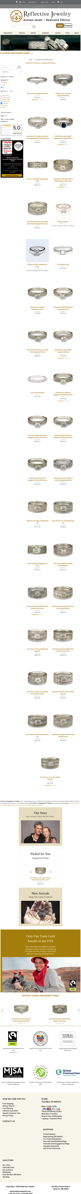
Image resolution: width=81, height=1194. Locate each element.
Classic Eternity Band (37, 392)
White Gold (6, 99)
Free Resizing (8, 1108)
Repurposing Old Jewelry (53, 1136)
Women (4, 82)
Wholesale (7, 1172)
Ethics (67, 33)
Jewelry (33, 33)
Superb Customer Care (11, 1113)
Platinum (5, 103)
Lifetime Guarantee (10, 1111)
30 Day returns (8, 1106)
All (3, 87)
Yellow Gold (6, 97)
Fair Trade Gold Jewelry (52, 1139)
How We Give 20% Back (12, 1174)
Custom (68, 25)
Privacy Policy (8, 1115)
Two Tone (6, 95)
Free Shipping (8, 1103)
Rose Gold (6, 101)
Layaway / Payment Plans (52, 1118)
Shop (60, 25)
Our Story (6, 1165)
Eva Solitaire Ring (63, 264)
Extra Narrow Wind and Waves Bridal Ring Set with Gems (40, 879)
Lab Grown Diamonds (51, 1148)
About (77, 33)
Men (3, 85)
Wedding (22, 33)
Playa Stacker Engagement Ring (37, 93)
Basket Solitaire (63, 222)
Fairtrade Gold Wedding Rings (55, 1141)
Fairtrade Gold (8, 1167)
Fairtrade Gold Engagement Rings (56, 1144)
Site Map (6, 1177)
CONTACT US (9, 1121)
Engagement (8, 33)
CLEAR (11, 91)
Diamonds (45, 33)
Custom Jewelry (49, 1134)
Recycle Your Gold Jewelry (52, 1116)
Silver (4, 107)
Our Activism (8, 1170)
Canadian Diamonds (51, 1146)
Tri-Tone (5, 105)
